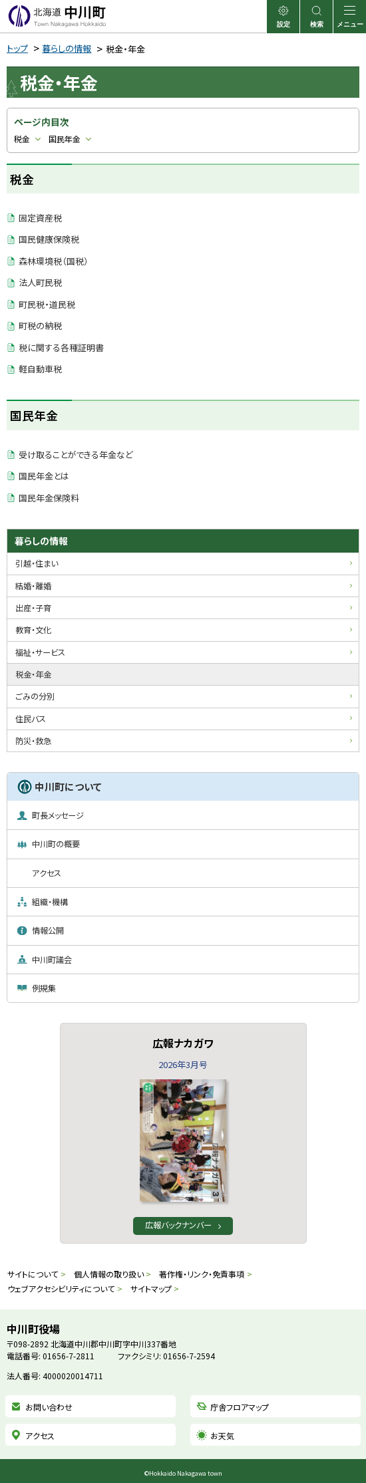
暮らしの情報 (66, 48)
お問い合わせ (49, 1407)
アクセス (40, 1435)
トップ (17, 48)
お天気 (222, 1435)
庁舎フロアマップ (239, 1407)
